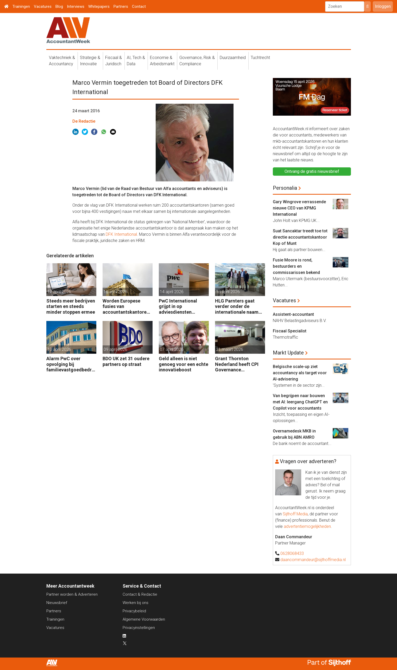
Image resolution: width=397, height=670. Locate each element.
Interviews (75, 6)
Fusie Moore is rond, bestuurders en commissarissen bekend (296, 266)
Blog (59, 6)
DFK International (121, 234)
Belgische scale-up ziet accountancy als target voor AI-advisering (300, 373)
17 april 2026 (59, 291)
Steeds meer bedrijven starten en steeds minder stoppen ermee (70, 306)
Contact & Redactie (140, 594)
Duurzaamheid (233, 57)
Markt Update (288, 353)
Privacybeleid (134, 611)
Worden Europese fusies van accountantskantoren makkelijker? (126, 306)
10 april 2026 (59, 349)
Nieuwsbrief (56, 602)
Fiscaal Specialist (289, 331)
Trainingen (21, 6)
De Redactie (83, 121)
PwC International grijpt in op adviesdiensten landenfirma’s (178, 306)
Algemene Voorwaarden (144, 619)
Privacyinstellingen (139, 627)
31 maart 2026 (229, 349)
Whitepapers (99, 6)
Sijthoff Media (295, 513)
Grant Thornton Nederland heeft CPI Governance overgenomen (237, 364)
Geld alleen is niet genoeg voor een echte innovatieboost (183, 364)
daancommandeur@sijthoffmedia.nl (313, 559)
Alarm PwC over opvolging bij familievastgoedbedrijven (70, 364)
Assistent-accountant (293, 314)
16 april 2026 (115, 291)
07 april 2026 (172, 349)
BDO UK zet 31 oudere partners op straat (126, 361)
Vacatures (43, 6)
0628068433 (292, 553)
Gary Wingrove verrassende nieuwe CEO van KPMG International (299, 208)
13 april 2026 (228, 291)
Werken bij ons (135, 602)
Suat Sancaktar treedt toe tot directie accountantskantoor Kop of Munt (300, 237)
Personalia (285, 188)
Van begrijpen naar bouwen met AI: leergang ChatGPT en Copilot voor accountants (300, 402)
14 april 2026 (172, 291)
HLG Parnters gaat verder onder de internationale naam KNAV (237, 306)
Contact (139, 6)
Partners (121, 6)
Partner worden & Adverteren (72, 594)
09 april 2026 (115, 349)
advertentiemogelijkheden (307, 526)
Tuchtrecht (260, 57)
